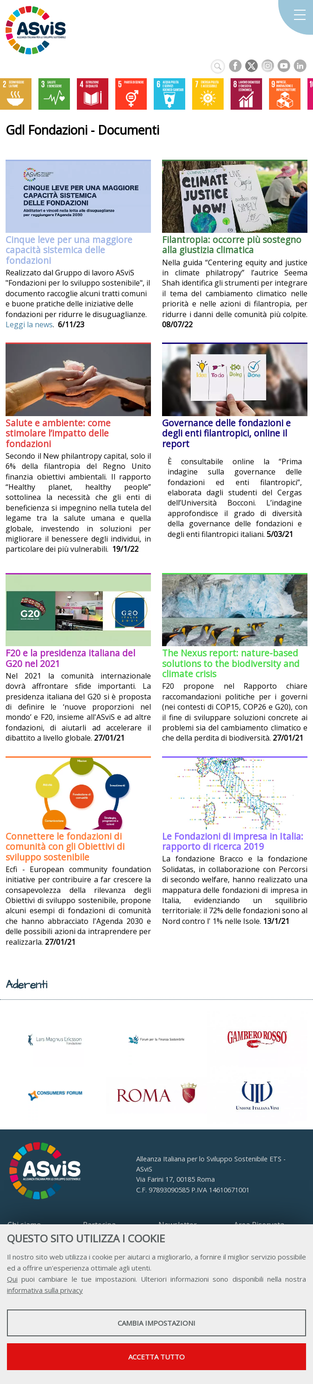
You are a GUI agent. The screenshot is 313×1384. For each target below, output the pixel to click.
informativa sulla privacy (45, 1290)
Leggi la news (29, 324)
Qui (12, 1279)
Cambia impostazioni (156, 1323)
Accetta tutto (156, 1356)
